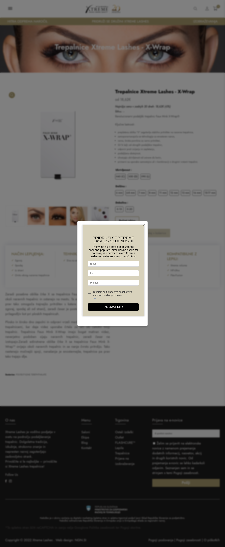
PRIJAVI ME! (113, 307)
